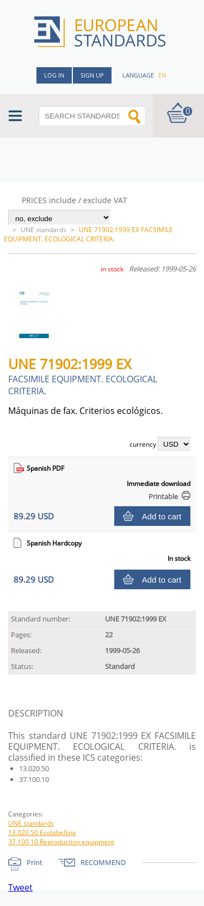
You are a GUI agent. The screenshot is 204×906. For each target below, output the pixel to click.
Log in (54, 75)
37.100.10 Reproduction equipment (61, 841)
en (162, 75)
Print (34, 862)
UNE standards (43, 229)
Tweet (20, 887)
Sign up (92, 75)
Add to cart (162, 516)
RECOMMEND (103, 862)
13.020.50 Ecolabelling (42, 832)
